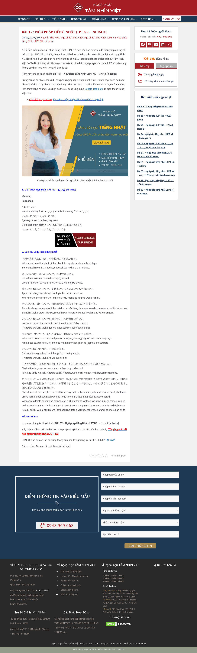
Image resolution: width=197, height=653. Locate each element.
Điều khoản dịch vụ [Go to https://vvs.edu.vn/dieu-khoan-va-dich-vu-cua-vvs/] (70, 590)
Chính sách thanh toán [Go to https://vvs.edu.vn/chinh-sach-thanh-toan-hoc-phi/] (71, 585)
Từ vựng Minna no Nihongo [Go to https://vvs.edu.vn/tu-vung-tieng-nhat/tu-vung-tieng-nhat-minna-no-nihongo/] (159, 81)
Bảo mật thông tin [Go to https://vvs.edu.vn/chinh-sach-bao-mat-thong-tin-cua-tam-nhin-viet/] (69, 594)
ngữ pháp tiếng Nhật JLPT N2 (100, 37)
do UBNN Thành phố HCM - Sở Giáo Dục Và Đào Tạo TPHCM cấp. (76, 627)
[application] (47, 19)
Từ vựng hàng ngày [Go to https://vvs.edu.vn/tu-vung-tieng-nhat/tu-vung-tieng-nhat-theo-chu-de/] (154, 74)
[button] (42, 19)
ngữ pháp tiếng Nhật (72, 37)
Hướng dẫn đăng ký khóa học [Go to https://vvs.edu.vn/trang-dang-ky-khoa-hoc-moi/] (74, 576)
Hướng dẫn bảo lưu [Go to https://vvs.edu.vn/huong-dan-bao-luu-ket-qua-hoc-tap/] (70, 580)
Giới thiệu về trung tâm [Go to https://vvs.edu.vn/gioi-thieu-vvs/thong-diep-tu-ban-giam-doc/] (71, 571)
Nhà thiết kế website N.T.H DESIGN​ (106, 649)
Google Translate (94, 88)
